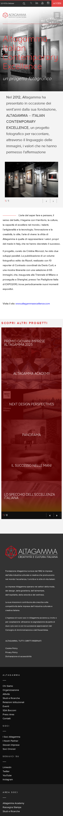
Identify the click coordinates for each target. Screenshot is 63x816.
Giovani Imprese (11, 745)
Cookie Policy (11, 648)
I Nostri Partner (10, 740)
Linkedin (7, 767)
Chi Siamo (8, 686)
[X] (31, 3)
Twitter (6, 771)
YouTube (7, 775)
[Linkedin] (36, 3)
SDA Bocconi (9, 710)
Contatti (7, 718)
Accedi (57, 3)
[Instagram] (48, 3)
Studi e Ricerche (11, 698)
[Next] (53, 201)
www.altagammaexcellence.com (32, 303)
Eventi (6, 706)
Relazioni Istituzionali (13, 702)
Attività (6, 694)
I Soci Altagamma (11, 736)
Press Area (8, 714)
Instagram (8, 779)
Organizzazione (11, 690)
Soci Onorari (9, 749)
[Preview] (46, 201)
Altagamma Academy (13, 803)
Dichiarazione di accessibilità (18, 656)
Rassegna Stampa (12, 807)
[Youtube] (42, 3)
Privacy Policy (11, 652)
